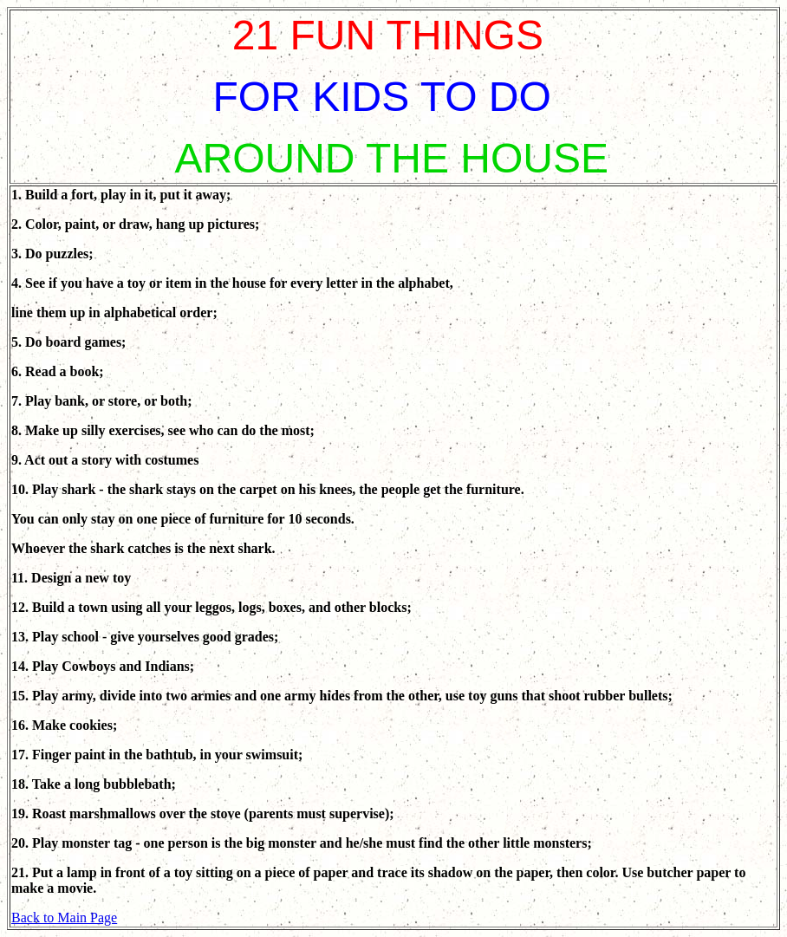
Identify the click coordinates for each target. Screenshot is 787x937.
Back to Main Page (64, 917)
